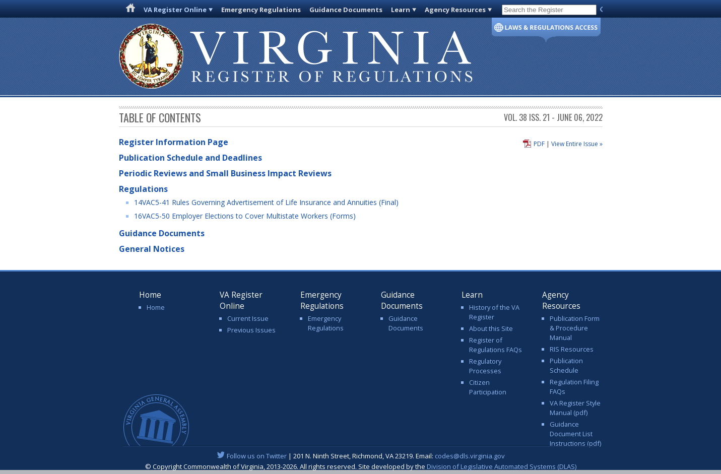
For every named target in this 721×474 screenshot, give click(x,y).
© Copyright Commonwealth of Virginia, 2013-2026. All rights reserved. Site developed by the (360, 466)
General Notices (151, 248)
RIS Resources (572, 349)
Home (156, 307)
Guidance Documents (345, 9)
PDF (539, 144)
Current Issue (248, 318)
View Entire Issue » (577, 144)
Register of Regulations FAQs (495, 344)
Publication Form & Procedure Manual (575, 328)
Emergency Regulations (261, 9)
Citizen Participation (487, 387)
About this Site (491, 328)
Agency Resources (455, 9)
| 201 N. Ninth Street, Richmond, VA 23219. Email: (360, 455)
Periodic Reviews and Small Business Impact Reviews (225, 173)
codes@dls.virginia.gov (470, 455)
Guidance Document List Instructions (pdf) (575, 434)
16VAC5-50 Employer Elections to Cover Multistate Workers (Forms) (245, 216)
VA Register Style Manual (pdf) (575, 407)
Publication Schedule (566, 365)
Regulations (143, 188)
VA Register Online (175, 9)
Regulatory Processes (485, 366)
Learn (400, 9)
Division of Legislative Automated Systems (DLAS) (501, 466)
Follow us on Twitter (257, 455)
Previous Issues (251, 329)
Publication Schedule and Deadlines (190, 157)
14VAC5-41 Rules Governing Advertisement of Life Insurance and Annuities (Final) (266, 202)
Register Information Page (173, 142)
